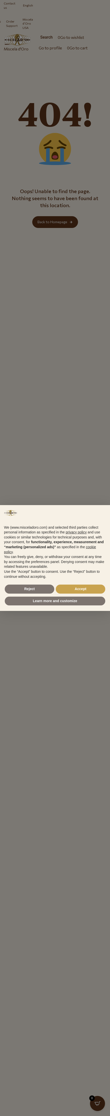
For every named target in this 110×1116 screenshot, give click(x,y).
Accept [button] (80, 589)
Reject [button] (29, 589)
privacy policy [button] (76, 532)
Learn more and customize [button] (55, 601)
